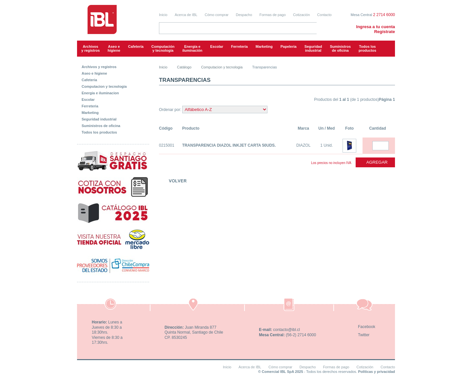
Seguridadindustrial (313, 48)
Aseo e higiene (114, 48)
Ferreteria (90, 106)
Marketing (264, 46)
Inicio (163, 15)
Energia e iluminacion (100, 93)
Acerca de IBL (186, 15)
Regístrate (384, 31)
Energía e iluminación (192, 48)
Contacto (324, 15)
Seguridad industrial (99, 119)
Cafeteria (89, 80)
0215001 (166, 145)
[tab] (113, 65)
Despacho (244, 15)
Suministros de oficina (101, 126)
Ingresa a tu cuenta (375, 26)
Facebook (366, 326)
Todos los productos (367, 48)
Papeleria (289, 46)
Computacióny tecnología (162, 48)
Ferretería (239, 46)
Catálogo (184, 67)
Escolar (216, 46)
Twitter (363, 335)
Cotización (301, 15)
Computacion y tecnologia (104, 86)
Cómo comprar (216, 15)
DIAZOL (303, 145)
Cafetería (136, 46)
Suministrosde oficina (340, 48)
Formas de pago (272, 15)
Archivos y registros (90, 48)
